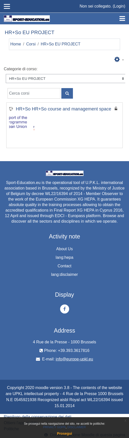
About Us (64, 249)
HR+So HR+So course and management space (63, 108)
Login (119, 6)
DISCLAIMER (76, 427)
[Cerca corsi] (34, 93)
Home (15, 44)
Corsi (30, 44)
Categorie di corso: (20, 69)
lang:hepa (64, 257)
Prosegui (64, 433)
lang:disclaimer (64, 274)
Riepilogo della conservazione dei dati (37, 417)
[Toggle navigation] (122, 19)
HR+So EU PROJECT (60, 44)
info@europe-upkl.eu (74, 359)
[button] (119, 59)
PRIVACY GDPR (54, 427)
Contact (64, 266)
